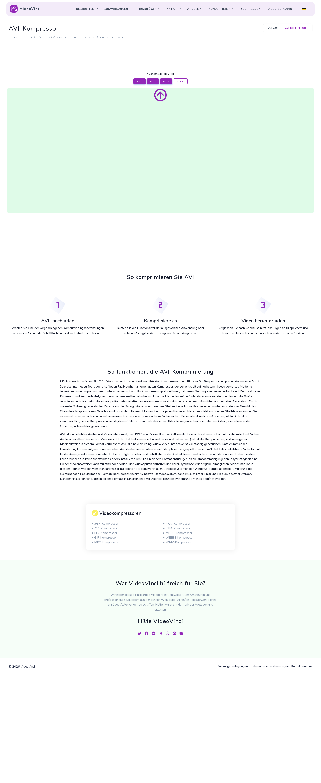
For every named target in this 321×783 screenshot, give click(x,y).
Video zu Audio (280, 9)
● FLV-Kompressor (104, 533)
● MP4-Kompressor (176, 528)
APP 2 (153, 81)
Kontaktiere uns (301, 666)
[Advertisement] (160, 51)
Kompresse (249, 9)
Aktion (172, 9)
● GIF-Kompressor (104, 537)
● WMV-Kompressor (177, 542)
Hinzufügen (147, 9)
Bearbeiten (85, 9)
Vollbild (180, 81)
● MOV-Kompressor (176, 524)
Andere (193, 9)
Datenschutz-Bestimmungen (269, 666)
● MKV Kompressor (105, 542)
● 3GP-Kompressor (105, 524)
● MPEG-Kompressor (177, 533)
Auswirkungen (116, 9)
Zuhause (274, 28)
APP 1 (140, 81)
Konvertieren (220, 9)
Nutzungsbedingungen (233, 666)
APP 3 (166, 81)
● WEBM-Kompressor (178, 537)
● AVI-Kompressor (104, 528)
